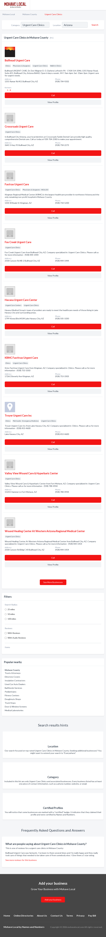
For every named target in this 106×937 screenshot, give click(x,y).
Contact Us (57, 915)
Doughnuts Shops (13, 699)
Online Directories (23, 915)
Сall (53, 95)
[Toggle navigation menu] (102, 5)
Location (57, 25)
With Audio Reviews (17, 638)
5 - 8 (9, 90)
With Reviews (14, 633)
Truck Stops (10, 703)
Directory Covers (12, 677)
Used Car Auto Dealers (15, 684)
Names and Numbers (33, 927)
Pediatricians (10, 691)
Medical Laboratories (14, 710)
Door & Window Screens (16, 706)
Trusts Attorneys (13, 673)
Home (7, 915)
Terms (69, 915)
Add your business (53, 899)
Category (15, 25)
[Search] (94, 25)
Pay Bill (92, 915)
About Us (42, 915)
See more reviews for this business (21, 860)
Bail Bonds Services (13, 688)
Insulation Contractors (15, 680)
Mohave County (30, 14)
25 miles (11, 609)
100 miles (12, 619)
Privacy (81, 915)
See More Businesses (53, 582)
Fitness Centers (12, 695)
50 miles (11, 614)
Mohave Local (9, 14)
